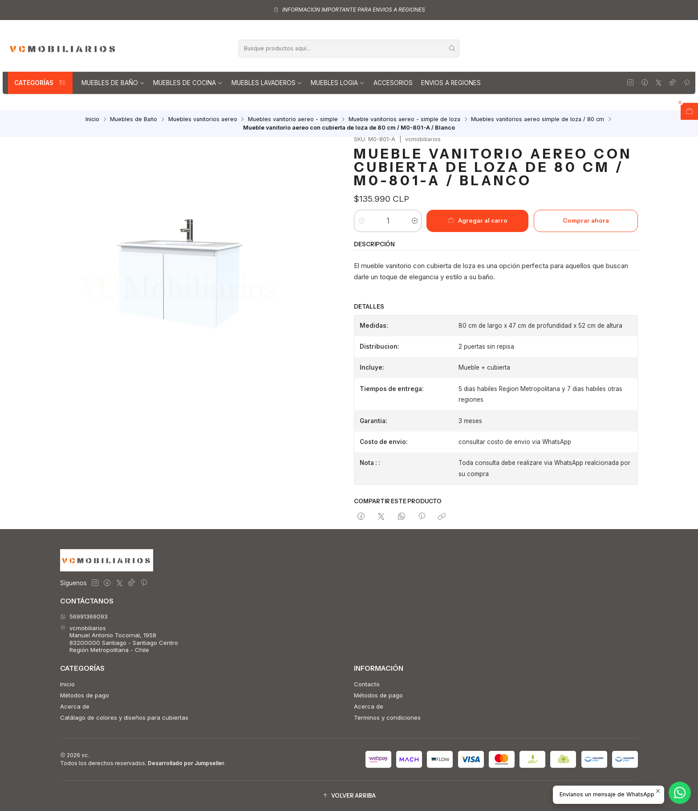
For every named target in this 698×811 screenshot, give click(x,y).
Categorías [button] (40, 83)
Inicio (92, 119)
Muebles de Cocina (188, 82)
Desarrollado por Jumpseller (186, 763)
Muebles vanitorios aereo (202, 119)
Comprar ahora (586, 220)
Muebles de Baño (113, 82)
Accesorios (393, 82)
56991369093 (84, 616)
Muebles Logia (338, 82)
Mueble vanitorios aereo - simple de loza (404, 119)
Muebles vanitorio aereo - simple (293, 119)
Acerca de (74, 706)
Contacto (367, 684)
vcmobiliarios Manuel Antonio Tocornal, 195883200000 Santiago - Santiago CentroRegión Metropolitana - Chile (119, 638)
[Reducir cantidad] (361, 221)
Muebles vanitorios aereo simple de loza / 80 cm (537, 119)
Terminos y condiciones (387, 717)
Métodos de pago (84, 695)
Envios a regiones (451, 82)
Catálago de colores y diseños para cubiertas (124, 717)
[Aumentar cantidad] (414, 221)
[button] (349, 796)
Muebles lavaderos (266, 82)
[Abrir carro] (689, 111)
